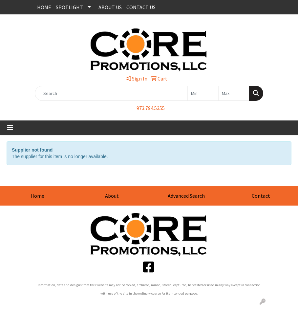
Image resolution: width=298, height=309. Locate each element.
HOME (44, 7)
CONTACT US (141, 7)
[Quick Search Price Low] (203, 93)
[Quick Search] (111, 93)
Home (37, 195)
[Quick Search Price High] (233, 93)
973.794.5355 (151, 108)
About (112, 195)
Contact (261, 195)
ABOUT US (110, 7)
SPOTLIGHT (69, 7)
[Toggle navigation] (10, 127)
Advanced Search (186, 195)
